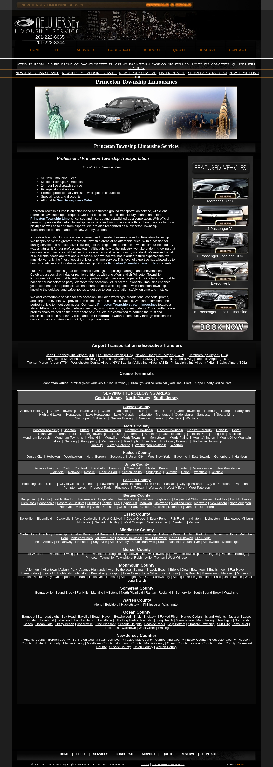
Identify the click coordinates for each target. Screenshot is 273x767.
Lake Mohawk (124, 414)
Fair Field (177, 518)
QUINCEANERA (243, 64)
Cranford (80, 468)
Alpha (98, 604)
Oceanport (62, 577)
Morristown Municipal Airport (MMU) (127, 359)
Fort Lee (221, 499)
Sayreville (100, 542)
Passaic (170, 484)
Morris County (137, 426)
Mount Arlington (204, 437)
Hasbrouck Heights (70, 503)
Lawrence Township (185, 554)
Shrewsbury (161, 577)
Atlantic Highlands (92, 569)
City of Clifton (69, 484)
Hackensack (87, 499)
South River (191, 542)
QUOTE (179, 50)
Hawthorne (108, 484)
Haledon (89, 484)
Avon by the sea (119, 569)
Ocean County (177, 643)
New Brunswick (156, 538)
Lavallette (105, 620)
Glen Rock (28, 503)
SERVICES (86, 50)
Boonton (70, 430)
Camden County (112, 639)
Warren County (166, 647)
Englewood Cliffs (186, 499)
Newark (100, 522)
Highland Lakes (50, 414)
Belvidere (111, 604)
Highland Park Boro (197, 534)
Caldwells (63, 518)
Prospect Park (100, 487)
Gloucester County (222, 639)
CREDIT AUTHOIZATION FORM (168, 764)
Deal (185, 569)
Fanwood (115, 468)
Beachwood (122, 616)
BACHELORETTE (94, 64)
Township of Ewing (59, 554)
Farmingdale (30, 573)
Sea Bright (128, 577)
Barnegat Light (48, 616)
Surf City (223, 624)
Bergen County (136, 495)
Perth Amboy (44, 542)
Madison (235, 434)
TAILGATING (118, 64)
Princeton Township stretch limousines (127, 304)
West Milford (176, 487)
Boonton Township (46, 430)
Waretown (128, 628)
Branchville (88, 411)
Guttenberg (222, 456)
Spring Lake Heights (187, 577)
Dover (236, 430)
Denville (222, 430)
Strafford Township (201, 624)
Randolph (131, 441)
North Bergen (96, 456)
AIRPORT (152, 50)
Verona (194, 522)
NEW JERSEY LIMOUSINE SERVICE (89, 73)
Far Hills (83, 592)
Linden (183, 468)
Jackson (234, 616)
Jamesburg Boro (225, 534)
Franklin (138, 411)
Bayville (83, 616)
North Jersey (138, 398)
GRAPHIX (231, 764)
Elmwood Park (126, 499)
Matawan (227, 573)
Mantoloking (205, 620)
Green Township (188, 411)
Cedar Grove (136, 518)
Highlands (64, 573)
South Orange (157, 522)
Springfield (153, 472)
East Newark (201, 456)
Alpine (96, 507)
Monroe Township (129, 538)
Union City (136, 456)
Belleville (26, 518)
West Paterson (199, 487)
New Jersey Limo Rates (75, 200)
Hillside (149, 468)
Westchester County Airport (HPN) (95, 362)
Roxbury (97, 445)
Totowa (139, 487)
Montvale (200, 503)
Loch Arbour (169, 573)
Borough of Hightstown (121, 554)
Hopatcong (74, 414)
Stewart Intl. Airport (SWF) (174, 359)
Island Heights (215, 616)
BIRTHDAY (136, 68)
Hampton (227, 411)
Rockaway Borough (174, 441)
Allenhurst (33, 569)
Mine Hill (94, 437)
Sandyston (204, 414)
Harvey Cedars (192, 616)
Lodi (117, 503)
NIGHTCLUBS (178, 64)
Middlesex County (100, 643)
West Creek (147, 628)
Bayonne (180, 456)
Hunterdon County (47, 643)
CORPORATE (119, 50)
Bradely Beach (156, 569)
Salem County (225, 643)
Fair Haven (238, 569)
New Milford (218, 503)
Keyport (114, 573)
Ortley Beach (64, 624)
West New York (159, 456)
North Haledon (130, 484)
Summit (171, 472)
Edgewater (106, 499)
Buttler (84, 430)
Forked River (169, 616)
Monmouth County (128, 643)
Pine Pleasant (105, 624)
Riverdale (149, 441)
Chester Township (170, 430)
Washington (170, 604)
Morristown (157, 437)
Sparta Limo (225, 414)
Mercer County (73, 643)
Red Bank (79, 577)
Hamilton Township (89, 554)
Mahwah (146, 503)
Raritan (151, 592)
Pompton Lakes (75, 487)
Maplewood (232, 518)
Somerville (183, 592)
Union (185, 472)
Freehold (48, 573)
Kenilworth (166, 468)
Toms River (240, 624)
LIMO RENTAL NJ (172, 73)
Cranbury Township (53, 534)
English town (218, 569)
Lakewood (64, 620)
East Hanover (42, 434)
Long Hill (218, 434)
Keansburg (99, 573)
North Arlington (240, 503)
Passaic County (137, 480)
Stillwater (99, 418)
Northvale (67, 507)
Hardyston (242, 411)
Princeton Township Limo (50, 218)
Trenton (159, 557)
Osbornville (85, 624)
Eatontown (198, 569)
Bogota (45, 499)
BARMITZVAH (139, 64)
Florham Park (66, 434)
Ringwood (122, 487)
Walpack (175, 418)
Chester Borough (199, 430)
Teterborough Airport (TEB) (208, 355)
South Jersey (166, 398)
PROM (39, 64)
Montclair (83, 522)
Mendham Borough (36, 437)
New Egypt (224, 620)
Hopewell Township (154, 554)
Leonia (107, 503)
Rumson (112, 577)
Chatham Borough (108, 430)
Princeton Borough (234, 554)
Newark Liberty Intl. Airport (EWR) (159, 355)
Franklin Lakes (240, 499)
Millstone (112, 592)
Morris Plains (178, 437)
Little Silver (150, 573)
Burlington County (85, 639)
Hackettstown (131, 604)
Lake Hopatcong (98, 414)
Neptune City (42, 577)
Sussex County (136, 407)
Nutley (114, 522)
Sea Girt (145, 577)
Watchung (231, 592)
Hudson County (137, 452)
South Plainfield (169, 542)
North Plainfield (132, 592)
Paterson (241, 484)
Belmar (139, 569)
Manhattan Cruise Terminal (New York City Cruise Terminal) (85, 383)
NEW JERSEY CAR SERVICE (37, 73)
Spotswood (211, 542)
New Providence (228, 468)
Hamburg (211, 411)
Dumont (190, 507)
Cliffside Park (128, 507)
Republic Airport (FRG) (212, 359)
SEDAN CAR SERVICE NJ (207, 73)
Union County (136, 464)
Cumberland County (169, 639)
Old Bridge (203, 538)
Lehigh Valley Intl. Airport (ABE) (145, 362)
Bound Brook (64, 592)
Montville (110, 437)
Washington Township (150, 445)
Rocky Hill (165, 592)
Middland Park (181, 503)
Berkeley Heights (46, 468)
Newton (144, 418)
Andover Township (63, 411)
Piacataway (64, 542)
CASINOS (159, 64)
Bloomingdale (32, 484)
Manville (97, 592)
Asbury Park (68, 569)
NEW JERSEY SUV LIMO (137, 73)
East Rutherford (64, 499)
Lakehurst (47, 620)
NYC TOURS (199, 64)
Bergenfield (29, 499)
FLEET (58, 50)
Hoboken (53, 456)
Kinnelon (151, 434)
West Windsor (178, 557)
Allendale (82, 507)
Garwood (133, 468)
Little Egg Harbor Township (134, 620)
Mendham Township (68, 437)
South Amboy (119, 542)
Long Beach (164, 620)
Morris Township (133, 437)
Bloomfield (44, 518)
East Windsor (33, 554)
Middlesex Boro (82, 538)
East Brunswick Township (110, 534)
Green (167, 411)
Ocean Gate (44, 624)
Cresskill (159, 507)
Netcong (71, 441)
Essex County (137, 514)
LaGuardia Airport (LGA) (115, 355)
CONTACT (238, 50)
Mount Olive (229, 437)
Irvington (194, 518)
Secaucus (117, 456)
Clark (66, 468)
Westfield (200, 472)
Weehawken (73, 456)
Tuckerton (112, 628)
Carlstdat (109, 507)
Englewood (163, 499)
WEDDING (24, 64)
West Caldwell (112, 518)
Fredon (154, 411)
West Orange (133, 522)
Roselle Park (108, 472)
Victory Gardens (118, 445)
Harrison (241, 456)
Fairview (206, 499)
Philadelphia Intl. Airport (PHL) (192, 362)
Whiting (163, 628)
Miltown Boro (104, 538)
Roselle (89, 472)
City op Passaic (191, 484)
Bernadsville (44, 592)
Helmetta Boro (169, 534)
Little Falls (152, 484)
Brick (137, 616)
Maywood (161, 503)
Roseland (178, 522)
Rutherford (206, 507)
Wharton (176, 445)
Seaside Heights (130, 624)
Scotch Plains (132, 472)
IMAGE (240, 764)
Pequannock (110, 441)
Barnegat (28, 616)
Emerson (146, 499)
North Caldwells (86, 518)
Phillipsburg (151, 604)
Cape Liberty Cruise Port (213, 383)
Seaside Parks (154, 624)
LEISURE (53, 64)
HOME (35, 50)
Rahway (74, 472)
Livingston (212, 518)
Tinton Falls (212, 577)
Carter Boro (28, 534)
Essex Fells (158, 518)
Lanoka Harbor (85, 620)
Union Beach (233, 577)
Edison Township (143, 534)
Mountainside (202, 468)
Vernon (159, 418)
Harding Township (93, 434)
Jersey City (34, 456)
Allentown (50, 569)
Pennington (210, 554)
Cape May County (140, 639)
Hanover (116, 434)
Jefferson (133, 434)
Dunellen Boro (79, 534)
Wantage (192, 418)
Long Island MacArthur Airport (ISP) (71, 359)
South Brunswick (143, 542)
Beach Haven (101, 616)
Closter (145, 507)
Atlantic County (34, 639)
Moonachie (46, 503)
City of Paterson (218, 484)
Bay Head (68, 616)
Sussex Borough (122, 418)
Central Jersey (108, 398)
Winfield (217, 472)
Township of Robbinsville (134, 557)
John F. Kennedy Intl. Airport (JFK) (70, 355)
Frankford (121, 411)
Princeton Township (100, 557)
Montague (163, 414)
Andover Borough (32, 411)
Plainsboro (82, 542)
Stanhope (82, 418)
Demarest (175, 507)
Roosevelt (96, 577)
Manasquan (210, 573)
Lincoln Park (198, 434)
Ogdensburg (184, 414)
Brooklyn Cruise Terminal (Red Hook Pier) (161, 383)
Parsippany (89, 441)
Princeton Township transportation (134, 263)
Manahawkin (185, 620)
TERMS (145, 764)
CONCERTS (220, 64)
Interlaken (81, 573)
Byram (105, 411)
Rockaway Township (207, 441)
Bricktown (150, 616)
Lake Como (131, 573)
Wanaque (155, 487)
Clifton (50, 484)
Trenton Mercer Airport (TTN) (48, 362)
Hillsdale (93, 503)
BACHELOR (70, 64)
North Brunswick (181, 538)
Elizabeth (98, 468)
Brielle (174, 569)
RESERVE (207, 50)
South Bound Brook (207, 592)
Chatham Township (139, 430)
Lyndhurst (130, 503)
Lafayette (145, 414)
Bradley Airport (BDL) (231, 362)
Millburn (247, 518)
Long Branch (190, 573)
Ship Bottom (176, 624)
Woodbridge (230, 542)
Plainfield (57, 472)
